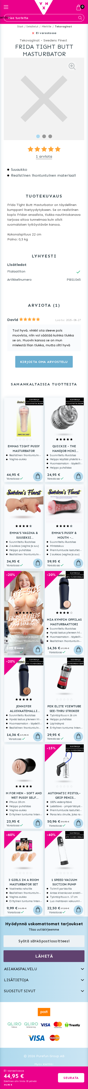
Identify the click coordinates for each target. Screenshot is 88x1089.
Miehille (47, 26)
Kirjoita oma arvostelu (44, 362)
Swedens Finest (55, 40)
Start (20, 26)
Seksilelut (32, 26)
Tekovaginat (63, 26)
